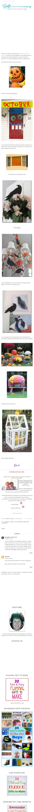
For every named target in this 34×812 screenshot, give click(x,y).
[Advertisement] (14, 29)
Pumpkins (4, 523)
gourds (12, 521)
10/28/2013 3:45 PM (8, 558)
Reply (31, 552)
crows (7, 521)
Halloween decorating (22, 521)
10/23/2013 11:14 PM (9, 538)
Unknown (7, 556)
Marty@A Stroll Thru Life (11, 537)
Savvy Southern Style (17, 513)
